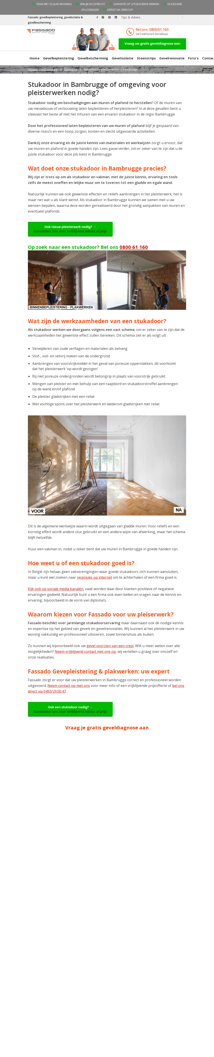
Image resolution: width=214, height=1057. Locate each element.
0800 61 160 (134, 248)
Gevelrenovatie (172, 58)
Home (35, 58)
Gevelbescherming (93, 58)
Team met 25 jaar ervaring (54, 4)
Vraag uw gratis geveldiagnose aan (152, 44)
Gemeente (70, 70)
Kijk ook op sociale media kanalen (55, 589)
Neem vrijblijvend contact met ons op (85, 652)
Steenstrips (146, 58)
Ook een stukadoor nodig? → (70, 710)
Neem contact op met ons (68, 686)
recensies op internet (94, 578)
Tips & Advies (130, 17)
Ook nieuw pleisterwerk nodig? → (70, 230)
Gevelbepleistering (58, 58)
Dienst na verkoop (120, 10)
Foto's (193, 58)
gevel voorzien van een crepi (110, 646)
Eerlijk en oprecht (92, 4)
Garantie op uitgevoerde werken (136, 4)
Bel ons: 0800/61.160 (150, 29)
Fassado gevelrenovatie (43, 70)
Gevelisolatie (123, 58)
